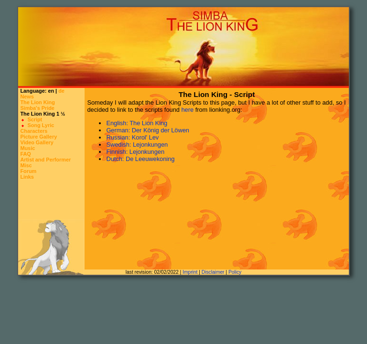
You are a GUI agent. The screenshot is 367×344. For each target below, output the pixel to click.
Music (27, 148)
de (61, 91)
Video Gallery (36, 142)
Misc (26, 165)
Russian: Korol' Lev (132, 137)
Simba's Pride (37, 108)
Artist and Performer (45, 159)
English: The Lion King (136, 123)
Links (26, 177)
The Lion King (37, 102)
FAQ (25, 154)
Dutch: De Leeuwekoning (140, 158)
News (26, 96)
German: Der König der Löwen (147, 130)
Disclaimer (213, 272)
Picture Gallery (38, 137)
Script (34, 119)
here (187, 109)
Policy (234, 272)
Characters (33, 131)
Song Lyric (40, 125)
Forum (28, 171)
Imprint (190, 272)
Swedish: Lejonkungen (137, 144)
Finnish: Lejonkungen (135, 151)
